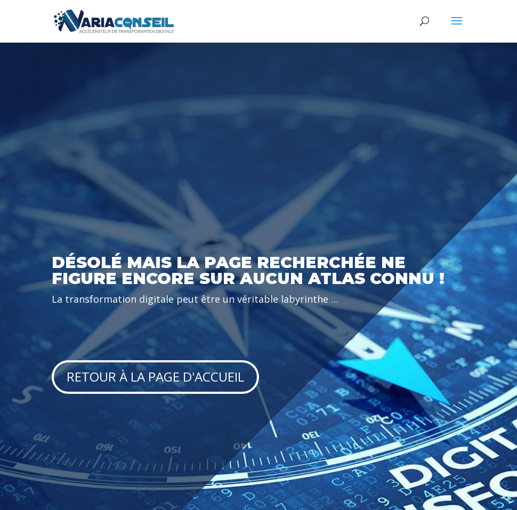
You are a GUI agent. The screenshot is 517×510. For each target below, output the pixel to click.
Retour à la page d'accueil (155, 376)
